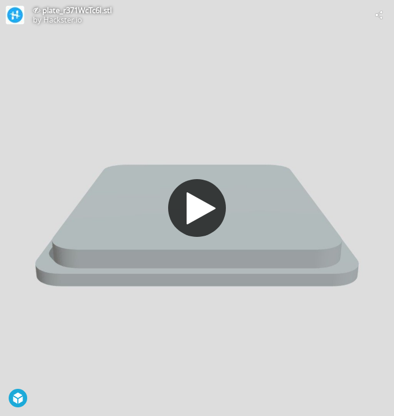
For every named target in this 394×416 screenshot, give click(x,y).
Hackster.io (62, 19)
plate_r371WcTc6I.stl (76, 10)
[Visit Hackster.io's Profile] (15, 15)
